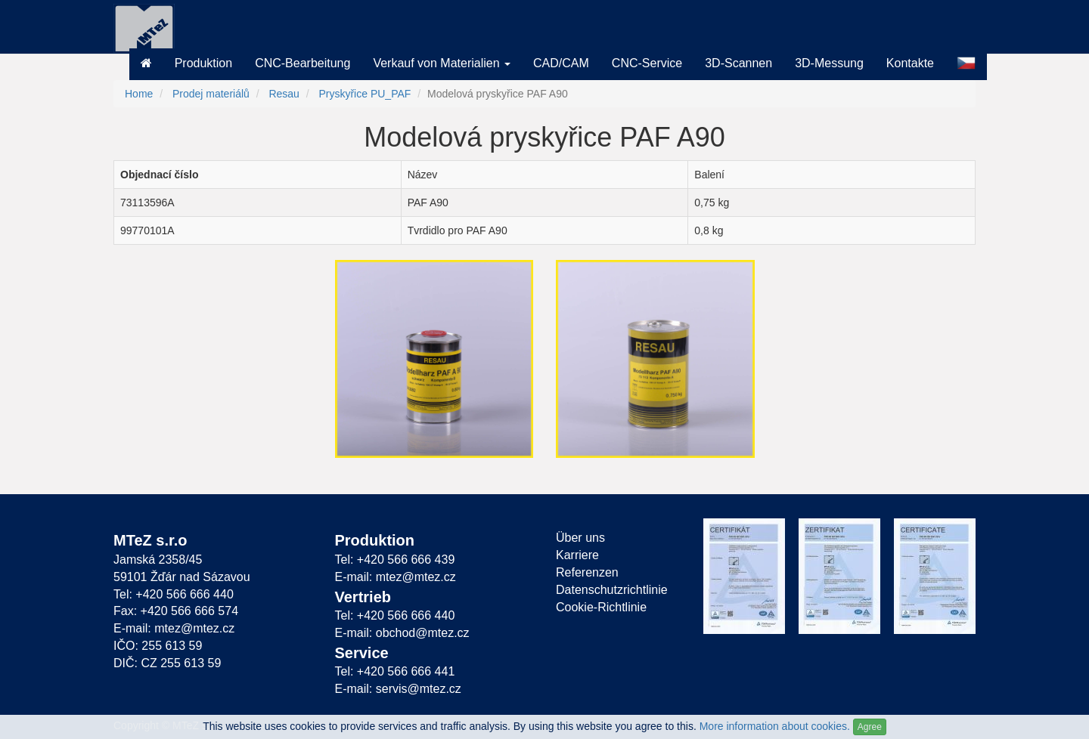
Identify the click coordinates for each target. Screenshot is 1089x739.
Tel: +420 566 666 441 (395, 671)
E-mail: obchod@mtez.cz (402, 632)
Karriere (577, 555)
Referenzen (587, 572)
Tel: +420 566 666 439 (395, 559)
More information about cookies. (775, 726)
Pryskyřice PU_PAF (364, 94)
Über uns (580, 537)
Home (139, 94)
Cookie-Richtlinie (601, 607)
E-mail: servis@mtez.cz (398, 688)
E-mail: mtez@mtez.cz (173, 628)
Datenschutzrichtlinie (612, 589)
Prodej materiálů (211, 94)
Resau (283, 94)
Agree (870, 727)
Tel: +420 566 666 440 (173, 594)
